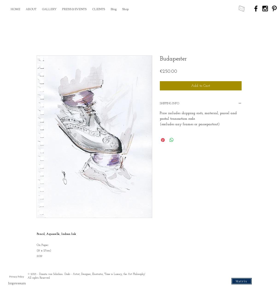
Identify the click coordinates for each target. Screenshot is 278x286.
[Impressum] (17, 283)
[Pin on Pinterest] (163, 140)
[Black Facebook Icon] (256, 8)
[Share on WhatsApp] (171, 140)
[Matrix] (241, 281)
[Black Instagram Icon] (265, 8)
